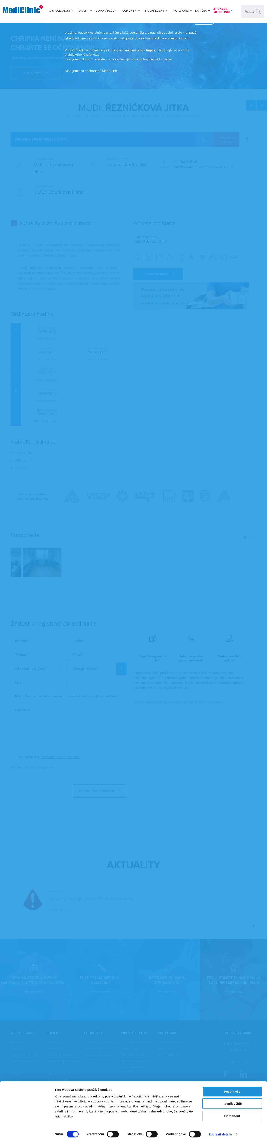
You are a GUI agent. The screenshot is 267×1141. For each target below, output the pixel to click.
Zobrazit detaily (220, 1133)
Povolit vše (232, 1090)
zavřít (197, 42)
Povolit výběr (232, 1102)
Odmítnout (232, 1114)
